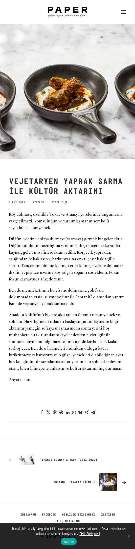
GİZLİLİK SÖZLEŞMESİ (78, 514)
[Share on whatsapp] (74, 412)
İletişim (108, 514)
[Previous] (67, 460)
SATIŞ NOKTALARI (68, 521)
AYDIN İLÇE (60, 202)
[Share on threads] (55, 412)
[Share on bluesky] (80, 412)
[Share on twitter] (48, 412)
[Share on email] (93, 412)
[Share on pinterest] (61, 412)
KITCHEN (38, 202)
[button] (123, 12)
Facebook (49, 514)
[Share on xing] (87, 412)
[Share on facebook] (42, 412)
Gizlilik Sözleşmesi (90, 534)
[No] (128, 535)
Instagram (28, 514)
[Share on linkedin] (67, 412)
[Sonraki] (67, 482)
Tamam (68, 542)
